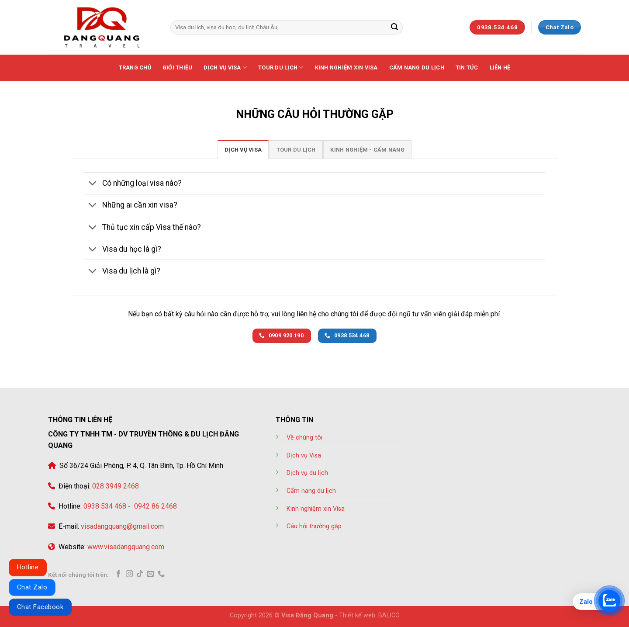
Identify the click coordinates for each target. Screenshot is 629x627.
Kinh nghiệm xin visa (346, 67)
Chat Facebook (40, 607)
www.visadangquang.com (125, 547)
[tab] (243, 149)
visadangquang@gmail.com (122, 526)
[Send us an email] (150, 574)
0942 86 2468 (154, 506)
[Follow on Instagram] (129, 574)
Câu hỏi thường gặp (314, 526)
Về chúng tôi (304, 437)
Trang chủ (135, 67)
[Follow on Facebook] (118, 574)
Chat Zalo (32, 587)
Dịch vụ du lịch (307, 473)
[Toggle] (92, 184)
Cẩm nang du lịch (416, 67)
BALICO (389, 615)
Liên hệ (500, 67)
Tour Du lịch (281, 67)
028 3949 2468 (114, 486)
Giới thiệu (177, 67)
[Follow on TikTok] (139, 574)
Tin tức (467, 67)
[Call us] (161, 574)
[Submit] (394, 27)
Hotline (27, 567)
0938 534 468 (104, 506)
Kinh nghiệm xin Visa (316, 509)
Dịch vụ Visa (225, 67)
